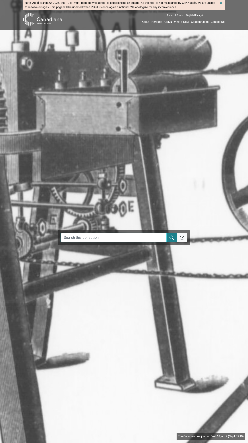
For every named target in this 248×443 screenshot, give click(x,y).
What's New (181, 22)
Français (199, 15)
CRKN (168, 22)
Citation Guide (200, 22)
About (145, 22)
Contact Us (218, 22)
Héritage (156, 22)
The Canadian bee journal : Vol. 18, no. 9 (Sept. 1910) (211, 436)
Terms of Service (175, 15)
